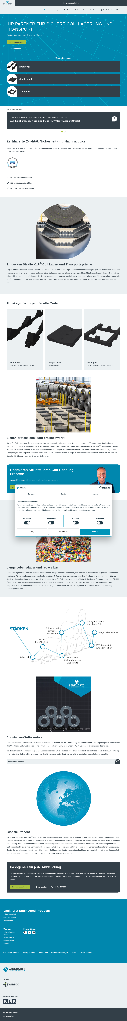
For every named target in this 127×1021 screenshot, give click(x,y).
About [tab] (95, 494)
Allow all (95, 532)
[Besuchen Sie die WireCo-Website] (11, 984)
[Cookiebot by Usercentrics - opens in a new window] (101, 487)
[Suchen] (117, 10)
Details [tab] (63, 494)
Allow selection (64, 532)
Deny (32, 532)
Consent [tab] (31, 494)
